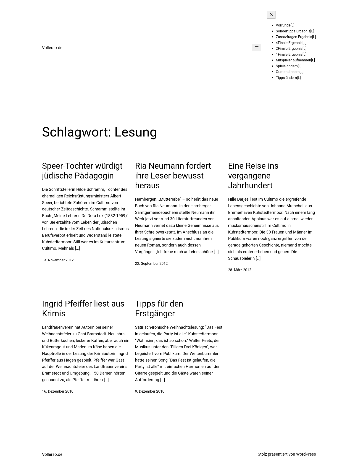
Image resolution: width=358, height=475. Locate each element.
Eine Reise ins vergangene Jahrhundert (253, 175)
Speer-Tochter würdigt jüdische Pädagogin (82, 171)
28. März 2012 (239, 270)
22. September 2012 (151, 263)
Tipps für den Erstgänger (159, 308)
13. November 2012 (58, 260)
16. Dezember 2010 (58, 391)
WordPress (306, 454)
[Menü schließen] (271, 14)
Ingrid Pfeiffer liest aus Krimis (83, 308)
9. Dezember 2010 (149, 391)
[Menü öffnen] (256, 47)
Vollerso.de (52, 47)
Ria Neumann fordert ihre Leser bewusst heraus (173, 175)
